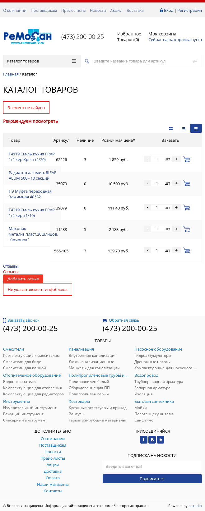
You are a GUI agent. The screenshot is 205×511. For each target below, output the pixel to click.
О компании (14, 10)
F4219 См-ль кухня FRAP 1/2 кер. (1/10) (32, 212)
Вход (168, 10)
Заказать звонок (21, 320)
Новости (98, 10)
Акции (116, 10)
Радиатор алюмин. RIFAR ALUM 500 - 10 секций (33, 175)
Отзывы (10, 266)
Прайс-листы (73, 10)
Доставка (135, 10)
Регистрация (189, 10)
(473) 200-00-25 (82, 36)
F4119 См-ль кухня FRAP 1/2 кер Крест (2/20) (32, 156)
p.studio (195, 505)
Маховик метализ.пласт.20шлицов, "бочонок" (33, 234)
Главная (11, 74)
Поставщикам (44, 10)
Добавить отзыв (23, 279)
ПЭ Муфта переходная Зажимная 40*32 (30, 194)
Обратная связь (121, 320)
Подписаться (152, 478)
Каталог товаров (41, 61)
